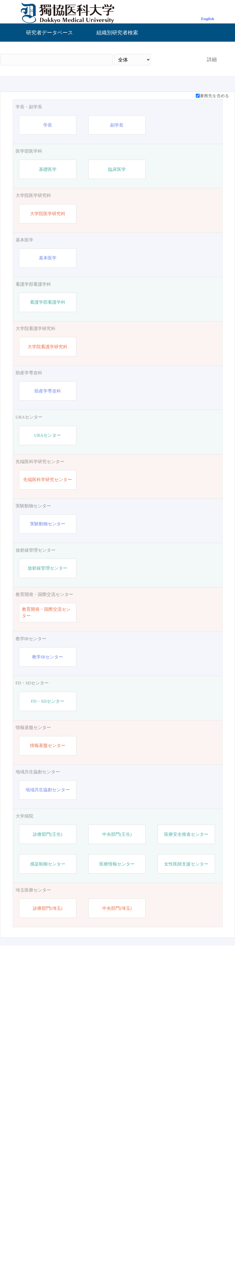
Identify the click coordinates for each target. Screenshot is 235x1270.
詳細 (212, 59)
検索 (174, 59)
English (207, 18)
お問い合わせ (161, 1248)
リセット (204, 1203)
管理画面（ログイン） (117, 1248)
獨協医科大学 (74, 1248)
